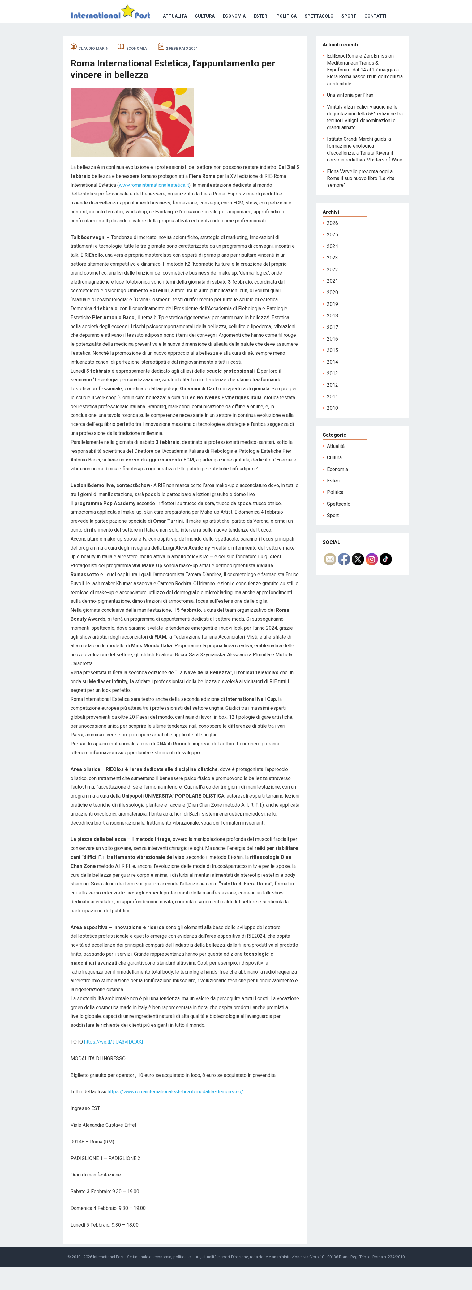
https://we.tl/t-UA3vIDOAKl (113, 1065)
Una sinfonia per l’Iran (350, 118)
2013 (332, 397)
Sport (265, 39)
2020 (332, 316)
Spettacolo (235, 39)
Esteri (177, 39)
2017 (332, 351)
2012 (332, 408)
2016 (332, 362)
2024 (332, 269)
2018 (332, 339)
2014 (332, 385)
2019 (332, 327)
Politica (203, 39)
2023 (332, 281)
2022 (332, 293)
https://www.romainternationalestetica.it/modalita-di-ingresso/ (175, 1115)
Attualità (91, 39)
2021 (332, 304)
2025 (332, 258)
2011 (332, 420)
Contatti (292, 39)
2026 (332, 246)
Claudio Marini (94, 72)
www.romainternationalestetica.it (154, 208)
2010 (332, 431)
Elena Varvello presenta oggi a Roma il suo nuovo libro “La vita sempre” (360, 202)
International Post (108, 1280)
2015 (332, 373)
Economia (150, 39)
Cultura (121, 39)
